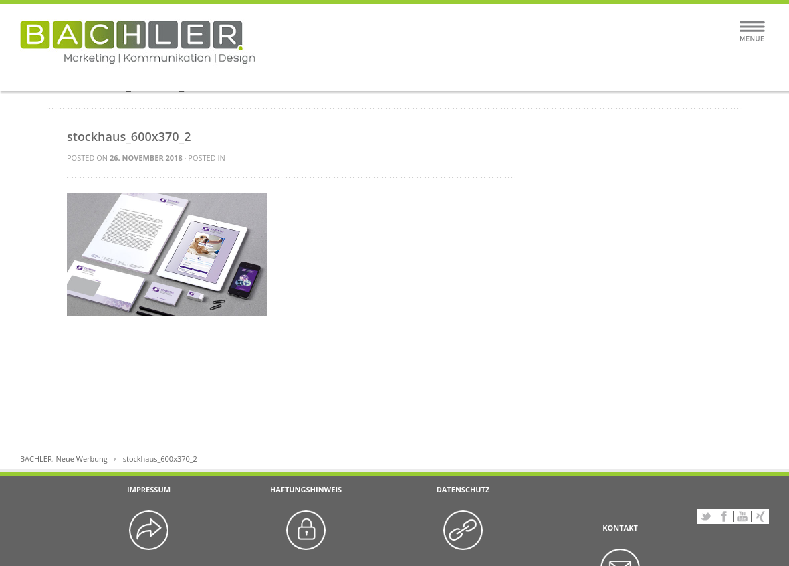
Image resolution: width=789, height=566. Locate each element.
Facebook (724, 516)
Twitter (706, 516)
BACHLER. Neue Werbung (64, 459)
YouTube (742, 516)
